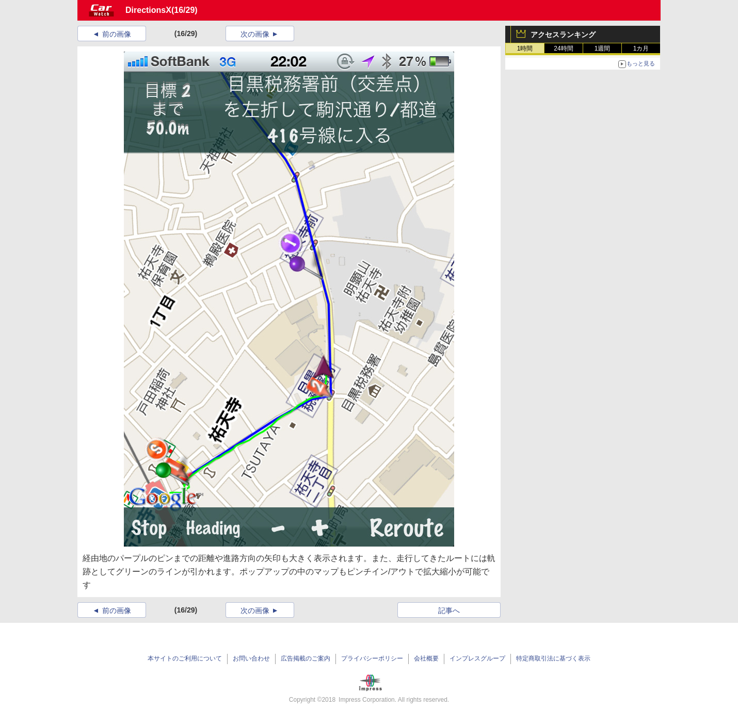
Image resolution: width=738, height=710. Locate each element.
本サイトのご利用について (185, 658)
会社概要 (426, 658)
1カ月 (641, 48)
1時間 (525, 48)
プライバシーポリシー (372, 658)
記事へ (449, 610)
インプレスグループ (477, 658)
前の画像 (116, 34)
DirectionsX (148, 10)
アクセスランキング (563, 34)
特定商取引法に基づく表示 (553, 658)
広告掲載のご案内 (305, 658)
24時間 (563, 48)
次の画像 (254, 34)
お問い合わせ (251, 658)
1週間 (603, 48)
